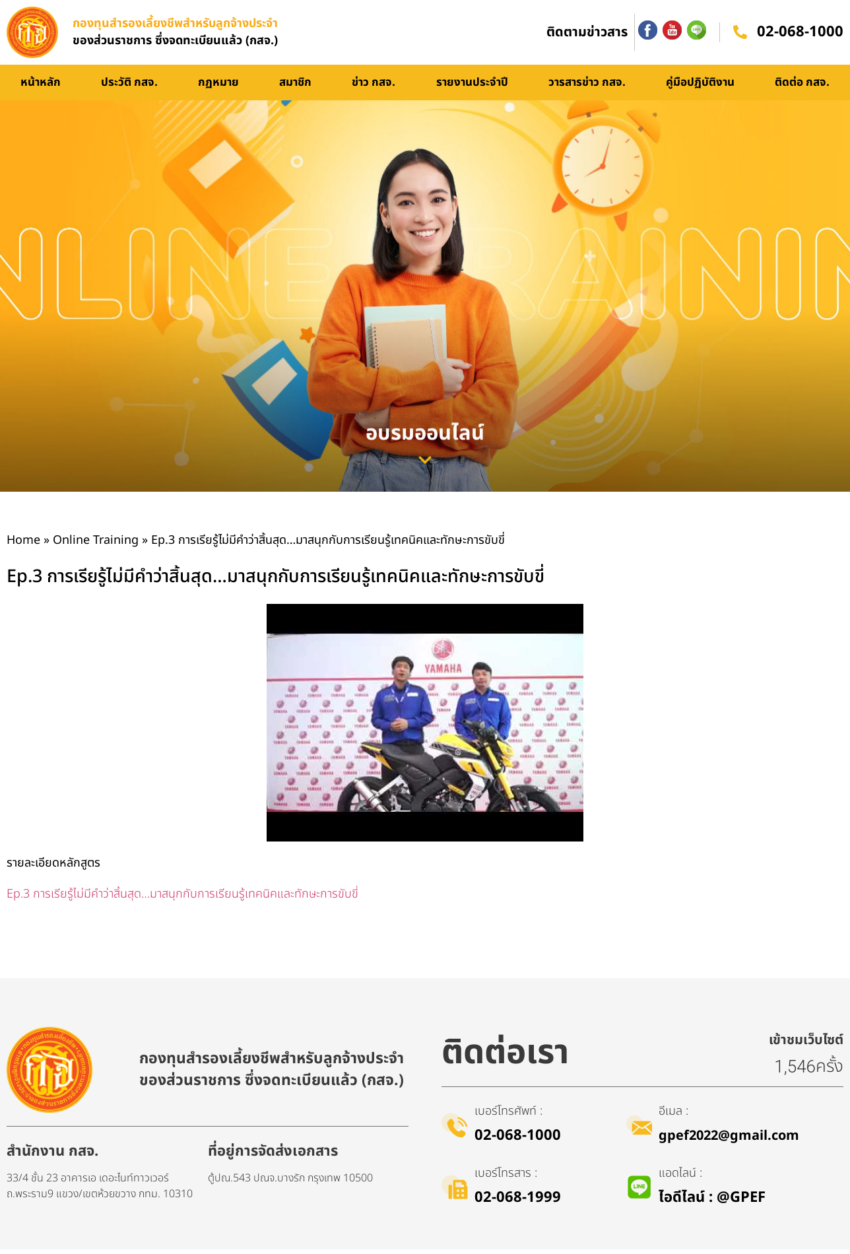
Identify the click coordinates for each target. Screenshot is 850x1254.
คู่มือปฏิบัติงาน (700, 87)
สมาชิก (295, 87)
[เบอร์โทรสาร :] (454, 1191)
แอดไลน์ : (681, 1178)
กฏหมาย (218, 87)
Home (23, 545)
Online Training (96, 545)
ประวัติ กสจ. (129, 87)
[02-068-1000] (740, 35)
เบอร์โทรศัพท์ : (508, 1116)
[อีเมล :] (639, 1129)
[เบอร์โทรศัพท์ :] (454, 1129)
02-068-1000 (800, 35)
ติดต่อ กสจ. (802, 87)
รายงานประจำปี (472, 87)
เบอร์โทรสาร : (505, 1178)
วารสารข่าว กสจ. (587, 87)
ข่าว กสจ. (373, 87)
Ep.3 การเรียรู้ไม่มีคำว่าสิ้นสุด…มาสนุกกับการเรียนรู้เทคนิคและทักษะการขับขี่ (182, 899)
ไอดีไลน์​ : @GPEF (712, 1202)
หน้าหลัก (40, 87)
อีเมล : (674, 1116)
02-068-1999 (517, 1202)
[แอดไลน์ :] (639, 1191)
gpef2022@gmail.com (729, 1140)
